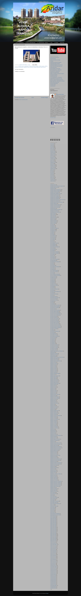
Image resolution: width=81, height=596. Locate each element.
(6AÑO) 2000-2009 (53, 539)
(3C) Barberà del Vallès (53, 228)
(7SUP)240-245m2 (53, 580)
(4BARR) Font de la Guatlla (54, 398)
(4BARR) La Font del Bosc (54, 419)
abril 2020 (51, 146)
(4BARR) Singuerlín (53, 471)
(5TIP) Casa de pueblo (53, 497)
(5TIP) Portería (52, 512)
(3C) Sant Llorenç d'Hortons (54, 318)
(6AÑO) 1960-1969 (53, 534)
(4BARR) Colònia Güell (53, 379)
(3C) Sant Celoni (52, 308)
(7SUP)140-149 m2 (53, 571)
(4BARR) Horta (52, 409)
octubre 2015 (52, 167)
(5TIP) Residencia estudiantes (55, 513)
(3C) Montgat (52, 286)
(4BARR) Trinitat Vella (53, 478)
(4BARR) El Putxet (53, 393)
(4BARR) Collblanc (53, 378)
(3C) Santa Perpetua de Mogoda (55, 327)
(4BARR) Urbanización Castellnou (55, 482)
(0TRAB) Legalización (53, 203)
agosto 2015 (52, 169)
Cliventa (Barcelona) (53, 67)
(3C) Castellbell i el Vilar (54, 243)
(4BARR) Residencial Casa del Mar (55, 447)
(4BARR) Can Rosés (53, 368)
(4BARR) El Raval (53, 395)
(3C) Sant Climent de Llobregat (55, 310)
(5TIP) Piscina (52, 509)
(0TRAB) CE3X (52, 188)
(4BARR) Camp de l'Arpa (54, 359)
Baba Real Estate (53, 58)
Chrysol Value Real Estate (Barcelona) (56, 66)
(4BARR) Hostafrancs (53, 411)
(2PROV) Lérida (52, 219)
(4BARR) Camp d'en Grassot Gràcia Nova (56, 357)
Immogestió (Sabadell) (53, 74)
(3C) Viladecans (52, 343)
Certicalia (51, 61)
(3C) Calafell (52, 234)
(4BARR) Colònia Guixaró (54, 380)
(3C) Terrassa (52, 332)
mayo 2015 (52, 173)
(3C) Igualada (52, 269)
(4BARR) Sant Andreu (53, 451)
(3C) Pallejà (52, 292)
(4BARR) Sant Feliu (53, 456)
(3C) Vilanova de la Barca (54, 344)
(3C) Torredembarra (53, 333)
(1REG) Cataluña (41, 66)
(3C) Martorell (52, 280)
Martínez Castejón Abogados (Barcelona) (56, 79)
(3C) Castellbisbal (53, 244)
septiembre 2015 (53, 168)
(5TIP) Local (52, 504)
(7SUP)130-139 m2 (53, 570)
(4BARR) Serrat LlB (53, 470)
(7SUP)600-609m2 (53, 586)
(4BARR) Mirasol (53, 430)
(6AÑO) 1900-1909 (53, 527)
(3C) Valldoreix (52, 339)
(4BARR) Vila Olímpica (53, 488)
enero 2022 (52, 143)
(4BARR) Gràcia (52, 405)
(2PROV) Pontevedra (53, 220)
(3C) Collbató (52, 250)
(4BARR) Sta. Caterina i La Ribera (55, 473)
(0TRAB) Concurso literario (54, 192)
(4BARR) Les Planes (53, 425)
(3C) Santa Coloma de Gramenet (55, 326)
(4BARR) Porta (52, 441)
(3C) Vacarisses (52, 338)
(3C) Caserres (52, 241)
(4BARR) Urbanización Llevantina (55, 483)
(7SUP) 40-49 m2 (43, 67)
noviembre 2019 (52, 152)
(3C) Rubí (51, 302)
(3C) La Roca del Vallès (54, 271)
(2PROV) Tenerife (53, 223)
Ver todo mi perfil (53, 117)
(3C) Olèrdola (52, 287)
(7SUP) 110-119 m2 (53, 545)
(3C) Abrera (52, 224)
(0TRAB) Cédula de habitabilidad (23, 66)
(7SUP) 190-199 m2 (53, 548)
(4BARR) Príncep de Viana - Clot (55, 442)
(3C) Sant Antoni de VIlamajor (55, 306)
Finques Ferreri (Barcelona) (54, 72)
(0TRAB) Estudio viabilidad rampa (55, 193)
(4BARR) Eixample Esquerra (54, 383)
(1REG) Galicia (52, 215)
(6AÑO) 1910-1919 (53, 528)
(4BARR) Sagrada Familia (54, 450)
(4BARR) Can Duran (53, 364)
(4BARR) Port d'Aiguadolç (54, 440)
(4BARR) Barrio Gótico (53, 354)
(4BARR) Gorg (52, 404)
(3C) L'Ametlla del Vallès (54, 270)
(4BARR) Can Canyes (53, 363)
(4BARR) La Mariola (53, 420)
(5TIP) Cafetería (52, 496)
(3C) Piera (52, 295)
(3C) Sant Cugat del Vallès (54, 311)
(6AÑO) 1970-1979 (53, 535)
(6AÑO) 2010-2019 (53, 540)
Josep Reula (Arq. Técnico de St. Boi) (56, 78)
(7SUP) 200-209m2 (53, 550)
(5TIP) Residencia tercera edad (55, 514)
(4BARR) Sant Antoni (53, 452)
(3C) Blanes (52, 233)
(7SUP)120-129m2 (53, 569)
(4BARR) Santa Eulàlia (53, 465)
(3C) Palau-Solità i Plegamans (55, 291)
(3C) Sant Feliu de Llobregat (54, 312)
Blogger (47, 593)
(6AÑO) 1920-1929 (53, 529)
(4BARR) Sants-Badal (53, 467)
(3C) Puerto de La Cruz (54, 300)
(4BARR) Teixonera (53, 475)
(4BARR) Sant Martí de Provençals (55, 462)
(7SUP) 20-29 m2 (53, 549)
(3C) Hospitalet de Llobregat (54, 266)
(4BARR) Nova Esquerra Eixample (55, 435)
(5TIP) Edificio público (53, 502)
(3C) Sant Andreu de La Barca (55, 305)
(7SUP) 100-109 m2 (53, 543)
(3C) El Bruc (52, 255)
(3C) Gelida (52, 264)
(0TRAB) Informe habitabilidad (55, 197)
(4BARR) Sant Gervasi (53, 457)
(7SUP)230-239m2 (53, 579)
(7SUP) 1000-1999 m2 (53, 544)
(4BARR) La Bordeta (53, 414)
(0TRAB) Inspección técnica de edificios (56, 202)
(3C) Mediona (52, 282)
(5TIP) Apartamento (53, 493)
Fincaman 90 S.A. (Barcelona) (55, 71)
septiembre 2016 (53, 162)
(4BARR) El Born (53, 385)
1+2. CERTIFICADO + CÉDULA (42, 42)
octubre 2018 (52, 153)
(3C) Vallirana (52, 341)
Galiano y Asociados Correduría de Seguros (57, 73)
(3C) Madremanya (53, 277)
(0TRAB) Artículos (53, 184)
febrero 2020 (52, 148)
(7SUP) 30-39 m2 (53, 553)
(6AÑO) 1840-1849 (53, 519)
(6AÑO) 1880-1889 (53, 524)
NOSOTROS (62, 42)
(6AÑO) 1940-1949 (53, 532)
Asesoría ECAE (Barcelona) (54, 57)
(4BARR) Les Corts (53, 424)
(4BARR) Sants (52, 466)
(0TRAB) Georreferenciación (54, 194)
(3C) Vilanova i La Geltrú (54, 347)
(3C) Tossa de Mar (53, 337)
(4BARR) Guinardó (53, 408)
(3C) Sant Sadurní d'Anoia (54, 322)
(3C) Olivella (52, 290)
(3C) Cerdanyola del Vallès (54, 246)
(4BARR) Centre (52, 374)
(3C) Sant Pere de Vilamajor (54, 321)
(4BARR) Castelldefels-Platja (54, 373)
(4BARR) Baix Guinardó (54, 353)
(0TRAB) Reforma (53, 208)
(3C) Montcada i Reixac (54, 285)
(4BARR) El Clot (52, 388)
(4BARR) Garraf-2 (53, 400)
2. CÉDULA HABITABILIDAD (30, 42)
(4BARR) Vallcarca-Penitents (54, 486)
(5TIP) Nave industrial (53, 506)
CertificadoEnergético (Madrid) (55, 63)
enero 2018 (52, 156)
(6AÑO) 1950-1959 (37, 67)
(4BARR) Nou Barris (53, 434)
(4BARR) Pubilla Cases (54, 445)
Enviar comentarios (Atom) (23, 99)
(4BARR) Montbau (53, 431)
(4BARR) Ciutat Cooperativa (54, 375)
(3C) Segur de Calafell (53, 328)
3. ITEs (51, 42)
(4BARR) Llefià (52, 429)
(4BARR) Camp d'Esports (54, 358)
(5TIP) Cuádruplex (53, 498)
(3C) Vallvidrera (52, 342)
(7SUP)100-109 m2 (53, 565)
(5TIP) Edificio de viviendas (54, 501)
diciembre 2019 (52, 151)
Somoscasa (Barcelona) (54, 83)
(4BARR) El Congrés (53, 390)
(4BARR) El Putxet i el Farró (54, 394)
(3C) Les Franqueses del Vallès (55, 275)
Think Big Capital (53, 84)
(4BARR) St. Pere (53, 472)
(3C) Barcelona (20, 67)
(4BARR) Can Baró (53, 362)
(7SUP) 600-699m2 (53, 559)
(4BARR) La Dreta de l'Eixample (55, 415)
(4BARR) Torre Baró (53, 476)
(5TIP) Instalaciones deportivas (55, 503)
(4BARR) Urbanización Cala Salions (55, 481)
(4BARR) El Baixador (53, 384)
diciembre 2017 (52, 157)
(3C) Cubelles (52, 254)
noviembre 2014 (52, 179)
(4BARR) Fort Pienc (53, 399)
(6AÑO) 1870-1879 (53, 523)
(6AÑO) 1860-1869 (53, 522)
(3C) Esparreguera (53, 260)
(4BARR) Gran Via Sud (53, 406)
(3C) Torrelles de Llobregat (54, 336)
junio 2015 (52, 172)
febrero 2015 (52, 177)
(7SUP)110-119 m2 (53, 568)
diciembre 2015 (52, 164)
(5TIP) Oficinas (52, 507)
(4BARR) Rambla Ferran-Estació (55, 446)
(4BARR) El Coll (52, 389)
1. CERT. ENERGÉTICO (19, 42)
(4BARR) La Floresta (53, 416)
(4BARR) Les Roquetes (54, 426)
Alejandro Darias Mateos (60, 94)
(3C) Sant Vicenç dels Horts (54, 323)
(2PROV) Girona (52, 218)
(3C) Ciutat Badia (53, 249)
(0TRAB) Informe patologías (54, 198)
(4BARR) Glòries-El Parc (54, 403)
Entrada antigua (44, 97)
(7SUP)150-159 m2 (53, 573)
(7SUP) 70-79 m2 (53, 560)
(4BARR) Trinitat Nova (53, 477)
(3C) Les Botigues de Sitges (54, 274)
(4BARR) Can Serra (53, 369)
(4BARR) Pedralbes (53, 436)
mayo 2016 (52, 163)
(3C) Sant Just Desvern (54, 317)
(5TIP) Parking (52, 508)
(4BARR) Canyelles (53, 372)
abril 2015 (51, 174)
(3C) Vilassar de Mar (53, 349)
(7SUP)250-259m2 (53, 581)
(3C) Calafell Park (53, 235)
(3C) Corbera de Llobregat (54, 251)
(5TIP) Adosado (52, 492)
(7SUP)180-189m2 (53, 576)
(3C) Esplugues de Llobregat (54, 261)
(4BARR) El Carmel (27, 67)
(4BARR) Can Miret (53, 367)
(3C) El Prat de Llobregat (54, 259)
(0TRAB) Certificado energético (34, 66)
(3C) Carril (52, 240)
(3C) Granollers (52, 265)
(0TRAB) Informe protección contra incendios (57, 199)
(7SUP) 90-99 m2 (53, 564)
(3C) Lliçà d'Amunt (53, 276)
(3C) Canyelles (52, 238)
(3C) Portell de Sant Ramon (54, 297)
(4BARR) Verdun (53, 487)
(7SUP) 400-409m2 (53, 555)
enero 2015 (52, 178)
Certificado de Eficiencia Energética (55, 62)
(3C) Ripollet (52, 301)
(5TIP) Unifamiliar (53, 517)
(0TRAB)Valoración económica (55, 212)
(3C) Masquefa (52, 281)
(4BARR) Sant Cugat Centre (54, 455)
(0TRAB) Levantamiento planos (55, 204)
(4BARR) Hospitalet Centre (54, 410)
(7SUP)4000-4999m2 (53, 585)
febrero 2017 (52, 161)
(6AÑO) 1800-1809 (53, 518)
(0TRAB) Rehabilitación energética (55, 209)
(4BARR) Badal (52, 352)
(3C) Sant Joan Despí (53, 316)
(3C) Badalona (52, 225)
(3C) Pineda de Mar (53, 296)
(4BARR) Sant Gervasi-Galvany (55, 460)
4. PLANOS (56, 42)
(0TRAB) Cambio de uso (54, 187)
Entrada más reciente (19, 97)
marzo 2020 (52, 147)
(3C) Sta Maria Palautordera (54, 331)
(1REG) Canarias (53, 213)
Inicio (33, 97)
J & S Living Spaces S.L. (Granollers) (56, 77)
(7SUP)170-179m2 (53, 575)
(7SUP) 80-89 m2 (53, 563)
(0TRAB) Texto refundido (54, 210)
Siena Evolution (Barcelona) (54, 82)
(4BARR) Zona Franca (53, 491)
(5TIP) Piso (32, 67)
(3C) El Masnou (52, 256)
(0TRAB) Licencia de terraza (54, 207)
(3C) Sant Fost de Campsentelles (55, 313)
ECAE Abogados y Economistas (55, 68)
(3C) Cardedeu (52, 239)
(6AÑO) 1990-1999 (53, 538)
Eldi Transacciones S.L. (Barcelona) (55, 69)
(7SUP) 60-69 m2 (53, 558)
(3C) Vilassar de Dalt (53, 348)
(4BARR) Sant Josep (53, 461)
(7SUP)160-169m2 (53, 574)
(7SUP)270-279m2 (53, 584)
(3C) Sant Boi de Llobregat (54, 307)
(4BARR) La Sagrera (53, 421)
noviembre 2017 (52, 158)
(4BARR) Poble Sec (53, 437)
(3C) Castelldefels (53, 245)
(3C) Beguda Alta (53, 230)
